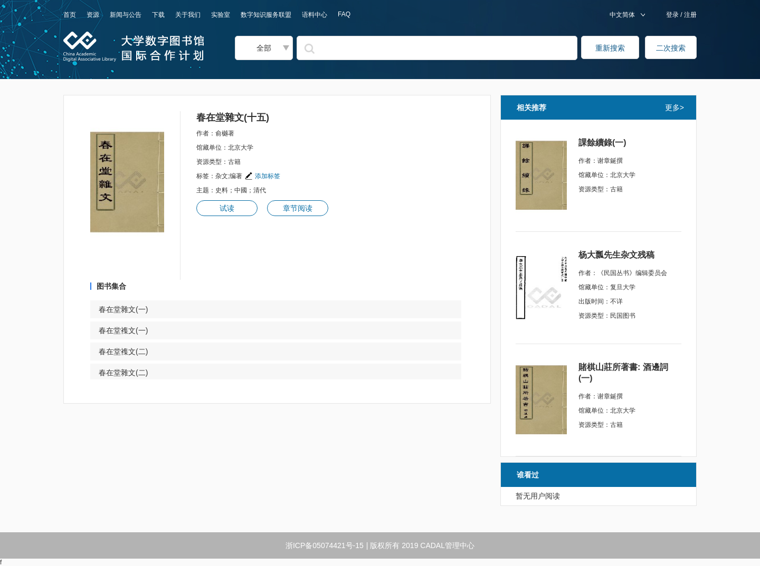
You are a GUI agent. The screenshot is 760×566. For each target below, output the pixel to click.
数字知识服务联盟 (266, 14)
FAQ (344, 14)
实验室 (220, 14)
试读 (227, 208)
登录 (673, 14)
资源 (93, 14)
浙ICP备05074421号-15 (325, 545)
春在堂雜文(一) (129, 309)
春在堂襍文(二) (129, 351)
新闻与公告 (125, 14)
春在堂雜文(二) (129, 372)
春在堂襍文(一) (129, 330)
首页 (69, 14)
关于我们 (188, 14)
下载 (158, 14)
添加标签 (262, 176)
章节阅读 (297, 208)
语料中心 (314, 14)
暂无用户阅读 (538, 496)
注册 (689, 14)
